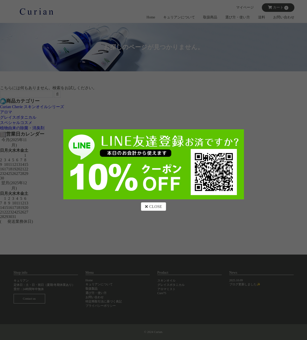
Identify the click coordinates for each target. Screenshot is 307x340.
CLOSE (153, 206)
